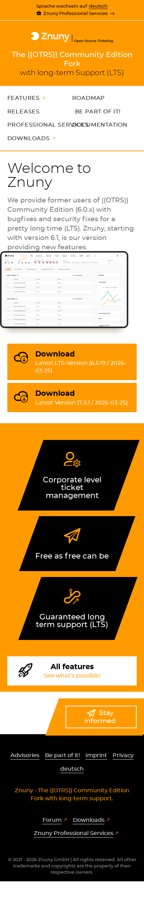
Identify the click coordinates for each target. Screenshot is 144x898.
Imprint (96, 755)
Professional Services (48, 125)
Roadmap (88, 98)
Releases (23, 111)
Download (83, 363)
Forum (52, 820)
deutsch (98, 6)
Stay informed (100, 717)
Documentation (100, 125)
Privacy (123, 755)
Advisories (24, 755)
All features (72, 671)
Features (23, 98)
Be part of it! (98, 111)
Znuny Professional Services (75, 13)
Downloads (28, 138)
